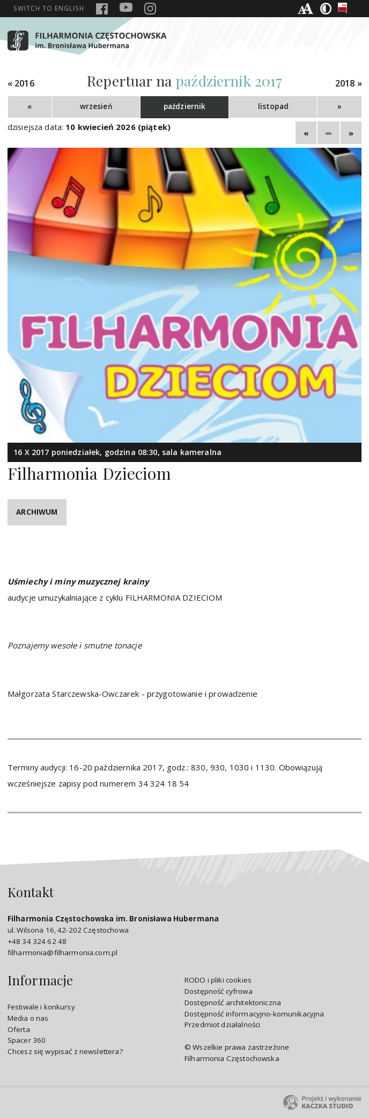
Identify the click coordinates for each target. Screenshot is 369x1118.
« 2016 (21, 83)
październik (185, 106)
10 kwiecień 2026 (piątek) (118, 126)
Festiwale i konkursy (41, 1007)
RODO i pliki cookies (218, 980)
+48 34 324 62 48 (37, 941)
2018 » (348, 83)
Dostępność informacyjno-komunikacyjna (254, 1014)
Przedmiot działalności (222, 1024)
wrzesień (96, 106)
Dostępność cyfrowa (218, 991)
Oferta (19, 1029)
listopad (273, 106)
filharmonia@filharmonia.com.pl (62, 952)
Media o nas (28, 1018)
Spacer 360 (27, 1040)
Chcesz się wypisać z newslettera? (65, 1051)
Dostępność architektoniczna (232, 1002)
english (48, 8)
